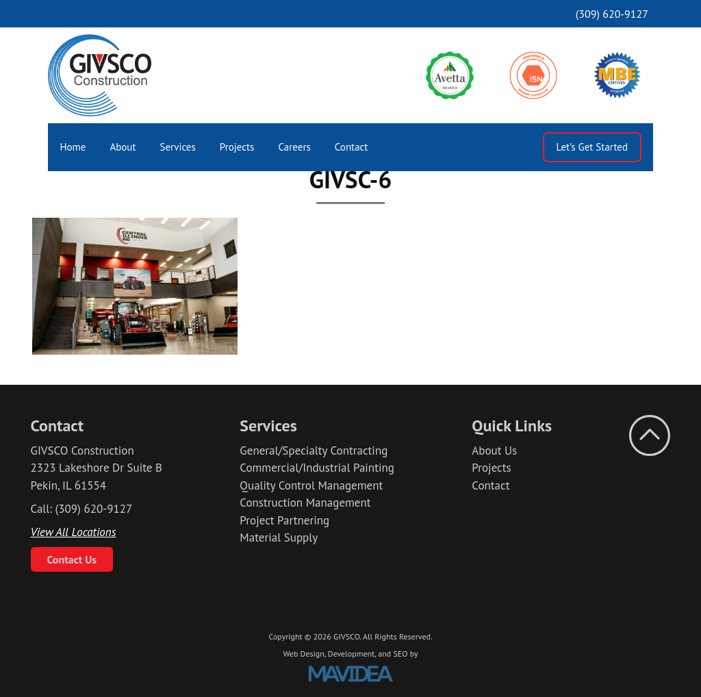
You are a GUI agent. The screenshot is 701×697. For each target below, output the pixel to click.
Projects (237, 146)
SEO (400, 653)
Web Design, (304, 653)
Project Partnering (284, 520)
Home (73, 146)
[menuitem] (73, 147)
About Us (494, 450)
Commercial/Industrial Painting (317, 467)
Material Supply (279, 537)
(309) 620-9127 (612, 14)
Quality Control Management (311, 485)
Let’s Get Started (592, 146)
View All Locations (73, 532)
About (123, 146)
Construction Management (305, 502)
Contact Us (72, 559)
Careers (294, 146)
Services (178, 146)
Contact (351, 146)
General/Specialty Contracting (313, 450)
